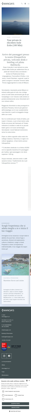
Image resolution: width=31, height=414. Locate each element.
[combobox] (27, 380)
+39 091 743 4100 (6, 326)
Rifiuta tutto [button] (15, 407)
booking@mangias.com (7, 323)
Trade (3, 358)
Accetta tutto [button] (15, 403)
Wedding (4, 375)
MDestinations (5, 361)
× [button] (29, 380)
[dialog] (15, 396)
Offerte (3, 351)
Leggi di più (13, 388)
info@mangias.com (6, 316)
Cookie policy (5, 378)
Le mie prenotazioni (6, 347)
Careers (3, 371)
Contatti (3, 368)
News (3, 364)
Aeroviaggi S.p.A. (6, 354)
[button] (15, 411)
